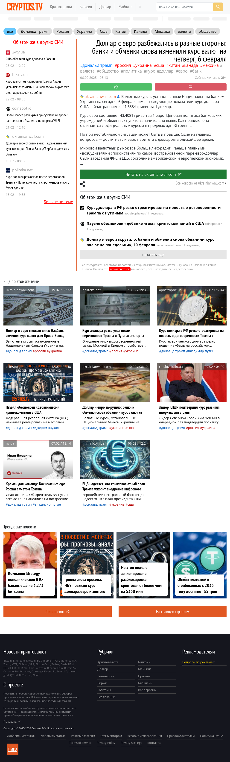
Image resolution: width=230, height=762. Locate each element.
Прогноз (144, 676)
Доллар (105, 6)
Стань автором (111, 736)
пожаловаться (119, 269)
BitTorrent (25, 675)
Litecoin (31, 660)
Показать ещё (153, 254)
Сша (104, 31)
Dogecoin (49, 671)
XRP (31, 664)
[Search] (189, 7)
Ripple (47, 660)
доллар (166, 71)
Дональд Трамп (35, 31)
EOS (39, 660)
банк (196, 71)
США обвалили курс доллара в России (30, 58)
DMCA (12, 749)
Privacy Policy (106, 743)
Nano (36, 675)
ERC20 (7, 668)
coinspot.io (22, 108)
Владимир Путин (201, 351)
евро (183, 71)
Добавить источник (21, 736)
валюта (184, 31)
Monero (65, 660)
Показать (11, 721)
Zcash (6, 664)
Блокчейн (145, 683)
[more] (140, 7)
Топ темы (104, 690)
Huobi (19, 671)
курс (150, 71)
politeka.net (22, 170)
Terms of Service (80, 743)
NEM (71, 664)
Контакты (154, 743)
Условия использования (144, 736)
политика (132, 71)
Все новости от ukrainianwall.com (200, 183)
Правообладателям (181, 736)
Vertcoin (41, 668)
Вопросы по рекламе (197, 662)
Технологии (105, 676)
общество (208, 31)
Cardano (8, 671)
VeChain (29, 668)
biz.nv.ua (20, 74)
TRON (55, 660)
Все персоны (147, 690)
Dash (64, 664)
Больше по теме (58, 201)
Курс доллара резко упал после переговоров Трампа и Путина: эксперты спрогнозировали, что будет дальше (37, 182)
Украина (84, 31)
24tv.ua (18, 52)
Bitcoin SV (70, 668)
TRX (74, 660)
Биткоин (86, 6)
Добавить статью (53, 736)
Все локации (106, 697)
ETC (14, 668)
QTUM (14, 675)
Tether (55, 664)
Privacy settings (131, 743)
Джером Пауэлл (47, 427)
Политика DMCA (211, 736)
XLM (20, 668)
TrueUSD (62, 671)
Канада (140, 31)
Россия (62, 31)
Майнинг (125, 6)
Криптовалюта (61, 6)
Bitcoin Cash (42, 664)
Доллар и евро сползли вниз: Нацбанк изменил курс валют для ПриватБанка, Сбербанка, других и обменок (38, 148)
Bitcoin (7, 660)
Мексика (162, 31)
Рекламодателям (83, 736)
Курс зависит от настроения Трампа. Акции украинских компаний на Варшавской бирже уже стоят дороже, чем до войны (37, 87)
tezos (27, 671)
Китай (120, 31)
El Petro (23, 664)
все (10, 31)
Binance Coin (55, 668)
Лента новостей (57, 611)
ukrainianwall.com (28, 136)
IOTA (14, 664)
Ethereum (19, 660)
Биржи (102, 683)
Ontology (37, 671)
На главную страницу (172, 611)
